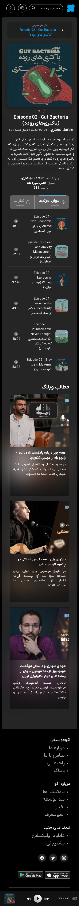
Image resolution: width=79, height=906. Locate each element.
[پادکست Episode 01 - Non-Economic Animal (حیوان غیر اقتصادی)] (62, 224)
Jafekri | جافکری (32, 178)
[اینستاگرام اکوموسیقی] (64, 857)
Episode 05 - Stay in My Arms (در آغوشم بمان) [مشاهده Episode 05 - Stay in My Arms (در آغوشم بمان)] (39, 365)
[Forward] (46, 899)
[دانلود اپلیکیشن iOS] (57, 875)
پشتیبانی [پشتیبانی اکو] (55, 843)
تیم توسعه (54, 799)
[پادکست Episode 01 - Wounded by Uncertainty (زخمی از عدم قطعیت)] (62, 306)
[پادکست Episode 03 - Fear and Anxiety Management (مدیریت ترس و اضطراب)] (62, 252)
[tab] (52, 202)
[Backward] (28, 899)
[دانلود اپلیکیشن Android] (30, 875)
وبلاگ (59, 770)
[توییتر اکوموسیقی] (53, 857)
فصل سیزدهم (36, 183)
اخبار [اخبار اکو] (60, 807)
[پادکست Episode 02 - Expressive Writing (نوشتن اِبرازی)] (62, 280)
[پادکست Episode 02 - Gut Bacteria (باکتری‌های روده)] (9, 898)
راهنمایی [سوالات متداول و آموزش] (56, 763)
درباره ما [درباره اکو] (57, 748)
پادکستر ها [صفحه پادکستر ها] (54, 791)
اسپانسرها (54, 814)
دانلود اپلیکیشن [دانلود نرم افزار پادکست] (48, 835)
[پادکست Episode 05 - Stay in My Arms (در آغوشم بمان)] (62, 364)
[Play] (37, 898)
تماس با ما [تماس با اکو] (54, 755)
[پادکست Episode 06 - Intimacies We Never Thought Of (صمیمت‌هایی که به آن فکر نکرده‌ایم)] (62, 336)
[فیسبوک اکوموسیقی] (42, 857)
